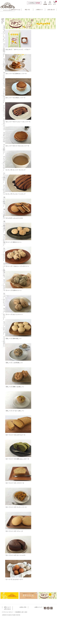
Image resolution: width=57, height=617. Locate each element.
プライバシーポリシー (7, 612)
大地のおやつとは (15, 9)
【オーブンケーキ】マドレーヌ (4, 328)
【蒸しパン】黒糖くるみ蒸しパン (4, 236)
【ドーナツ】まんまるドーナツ (4, 357)
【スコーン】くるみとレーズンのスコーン (4, 169)
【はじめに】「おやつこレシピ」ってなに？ (4, 33)
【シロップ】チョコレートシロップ (4, 128)
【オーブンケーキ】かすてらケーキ (4, 265)
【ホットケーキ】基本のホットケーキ (4, 49)
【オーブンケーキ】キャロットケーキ (4, 312)
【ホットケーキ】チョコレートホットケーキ (4, 80)
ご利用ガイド (39, 9)
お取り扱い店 (51, 9)
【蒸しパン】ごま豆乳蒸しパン (4, 223)
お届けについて (38, 607)
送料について (7, 607)
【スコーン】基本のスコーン (4, 154)
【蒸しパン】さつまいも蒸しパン (4, 250)
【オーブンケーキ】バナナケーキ (4, 298)
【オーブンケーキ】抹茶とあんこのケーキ (4, 282)
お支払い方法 (23, 607)
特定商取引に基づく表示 (21, 612)
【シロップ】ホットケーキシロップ (4, 113)
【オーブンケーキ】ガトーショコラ (4, 342)
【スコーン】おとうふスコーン (4, 197)
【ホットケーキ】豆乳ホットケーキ (4, 65)
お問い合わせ (7, 609)
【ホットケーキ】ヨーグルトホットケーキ (4, 98)
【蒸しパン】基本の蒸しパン (4, 210)
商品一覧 (27, 9)
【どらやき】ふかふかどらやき (4, 141)
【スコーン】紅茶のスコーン (4, 184)
